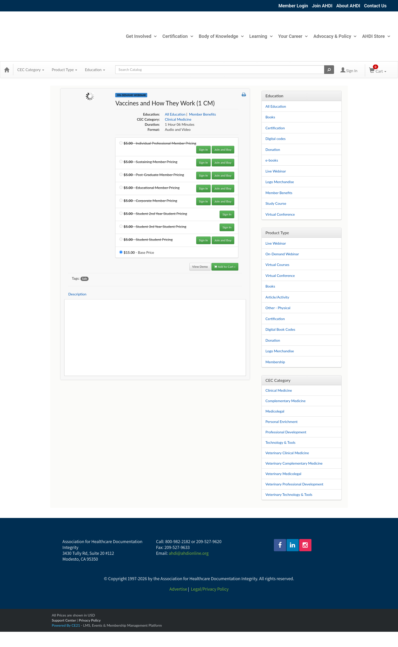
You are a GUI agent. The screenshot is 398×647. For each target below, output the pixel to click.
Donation (273, 149)
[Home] (6, 69)
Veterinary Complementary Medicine (294, 463)
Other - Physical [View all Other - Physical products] (278, 308)
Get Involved (141, 36)
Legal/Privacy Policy (209, 589)
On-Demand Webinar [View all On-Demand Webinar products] (282, 254)
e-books (272, 160)
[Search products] (329, 69)
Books (270, 117)
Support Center (64, 620)
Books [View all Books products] (270, 286)
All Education (276, 106)
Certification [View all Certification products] (275, 319)
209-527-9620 (209, 541)
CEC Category (30, 69)
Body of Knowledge (221, 36)
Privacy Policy (90, 620)
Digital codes (276, 138)
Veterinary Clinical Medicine (287, 453)
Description (77, 294)
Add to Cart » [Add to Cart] (225, 267)
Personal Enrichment (281, 421)
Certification (177, 36)
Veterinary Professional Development (294, 484)
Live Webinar (276, 171)
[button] (244, 94)
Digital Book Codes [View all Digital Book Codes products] (280, 329)
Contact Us (375, 5)
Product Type (64, 69)
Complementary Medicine (286, 401)
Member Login (293, 5)
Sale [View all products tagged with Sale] (84, 278)
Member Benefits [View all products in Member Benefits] (202, 114)
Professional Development (286, 432)
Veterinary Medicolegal (283, 473)
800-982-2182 (177, 541)
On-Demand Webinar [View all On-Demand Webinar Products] (131, 95)
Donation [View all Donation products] (273, 340)
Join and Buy (222, 149)
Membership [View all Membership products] (275, 362)
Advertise (178, 589)
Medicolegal (275, 411)
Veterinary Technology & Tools (289, 494)
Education (95, 69)
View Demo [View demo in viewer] (200, 267)
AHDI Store (376, 36)
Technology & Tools (280, 442)
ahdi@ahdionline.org (189, 553)
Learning (260, 36)
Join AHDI (322, 5)
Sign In (203, 149)
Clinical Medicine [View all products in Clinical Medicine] (178, 119)
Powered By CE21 (66, 625)
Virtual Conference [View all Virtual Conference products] (280, 275)
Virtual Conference (280, 214)
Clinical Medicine (279, 390)
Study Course (276, 203)
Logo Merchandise (280, 182)
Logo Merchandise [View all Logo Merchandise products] (280, 351)
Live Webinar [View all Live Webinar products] (276, 243)
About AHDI (348, 5)
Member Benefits (279, 193)
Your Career (292, 36)
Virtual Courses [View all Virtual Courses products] (277, 264)
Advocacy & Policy (334, 36)
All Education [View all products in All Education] (175, 114)
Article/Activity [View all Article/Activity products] (277, 297)
